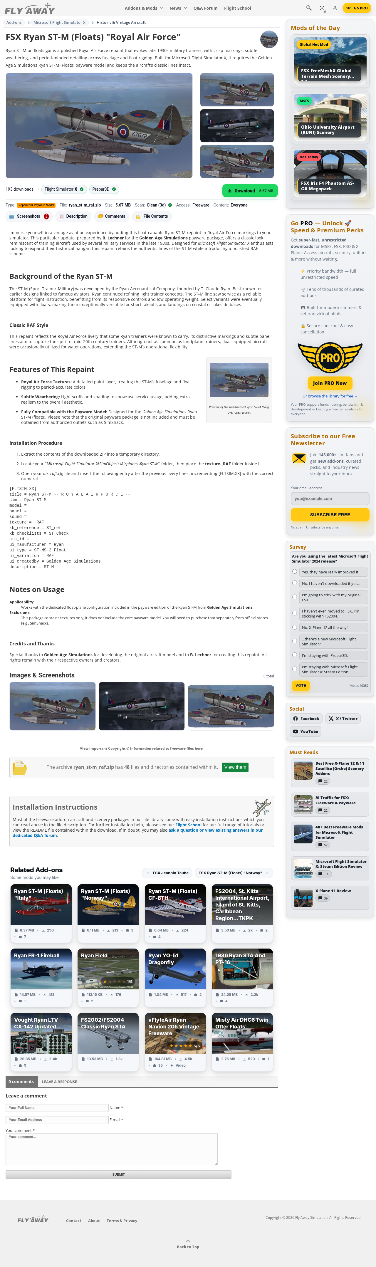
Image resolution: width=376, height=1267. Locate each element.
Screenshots (29, 216)
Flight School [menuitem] (237, 8)
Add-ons (14, 22)
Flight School (188, 820)
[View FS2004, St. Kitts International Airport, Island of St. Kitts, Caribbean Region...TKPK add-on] (242, 909)
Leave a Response (59, 1077)
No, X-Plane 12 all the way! (325, 627)
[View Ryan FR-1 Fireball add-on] (41, 973)
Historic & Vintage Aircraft (121, 22)
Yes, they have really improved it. (330, 572)
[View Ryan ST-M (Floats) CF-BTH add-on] (175, 909)
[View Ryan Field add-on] (108, 973)
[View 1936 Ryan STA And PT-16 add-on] (242, 973)
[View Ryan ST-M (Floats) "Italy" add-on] (41, 909)
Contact (73, 1216)
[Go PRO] (357, 8)
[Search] (309, 8)
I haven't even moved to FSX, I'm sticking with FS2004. (330, 613)
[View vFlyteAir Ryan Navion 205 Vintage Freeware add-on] (175, 1037)
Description (73, 216)
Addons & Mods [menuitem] (144, 8)
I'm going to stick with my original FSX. (331, 597)
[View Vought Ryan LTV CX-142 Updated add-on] (41, 1037)
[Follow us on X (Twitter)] (343, 718)
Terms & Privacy (122, 1216)
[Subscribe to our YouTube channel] (305, 731)
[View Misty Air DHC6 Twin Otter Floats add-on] (242, 1037)
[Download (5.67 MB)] (250, 190)
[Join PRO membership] (330, 365)
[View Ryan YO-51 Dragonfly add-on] (175, 973)
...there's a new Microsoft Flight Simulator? (329, 641)
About (94, 1216)
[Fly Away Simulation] (30, 8)
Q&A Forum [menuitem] (206, 8)
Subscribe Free (330, 514)
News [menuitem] (178, 8)
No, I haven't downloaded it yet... (331, 583)
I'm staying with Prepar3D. (325, 655)
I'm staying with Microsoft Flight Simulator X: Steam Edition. (330, 669)
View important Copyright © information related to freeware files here (141, 743)
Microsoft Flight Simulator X (59, 22)
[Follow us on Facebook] (306, 718)
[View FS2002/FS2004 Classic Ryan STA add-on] (108, 1037)
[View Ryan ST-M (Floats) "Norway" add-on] (108, 909)
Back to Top (188, 1239)
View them (235, 762)
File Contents (152, 216)
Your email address (307, 487)
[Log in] (335, 8)
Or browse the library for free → (330, 396)
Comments (111, 216)
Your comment (20, 1126)
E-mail (116, 1115)
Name (116, 1103)
